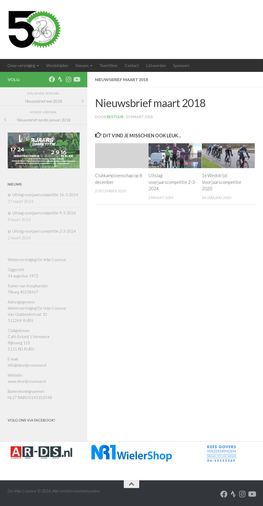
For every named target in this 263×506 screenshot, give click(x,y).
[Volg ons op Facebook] (52, 79)
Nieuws (82, 65)
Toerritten (108, 65)
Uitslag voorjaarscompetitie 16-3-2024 (45, 194)
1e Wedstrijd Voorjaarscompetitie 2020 (221, 182)
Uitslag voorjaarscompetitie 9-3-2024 (44, 213)
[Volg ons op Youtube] (76, 79)
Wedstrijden (57, 65)
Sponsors (181, 65)
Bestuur (115, 116)
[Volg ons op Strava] (60, 79)
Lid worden (156, 65)
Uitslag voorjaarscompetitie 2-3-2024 (172, 182)
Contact (132, 65)
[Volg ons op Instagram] (68, 79)
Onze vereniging (21, 65)
